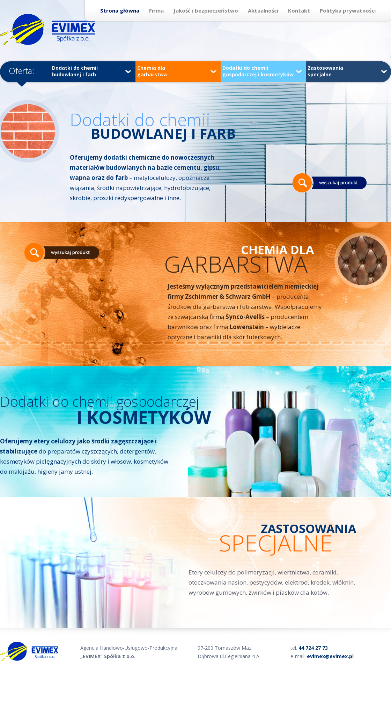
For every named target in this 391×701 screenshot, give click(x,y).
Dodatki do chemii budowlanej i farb (91, 71)
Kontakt (299, 10)
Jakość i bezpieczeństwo (206, 10)
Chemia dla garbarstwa (176, 71)
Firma (156, 10)
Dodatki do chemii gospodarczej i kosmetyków (262, 71)
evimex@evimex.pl (330, 656)
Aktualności (263, 10)
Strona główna (119, 10)
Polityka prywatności (348, 10)
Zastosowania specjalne (347, 71)
